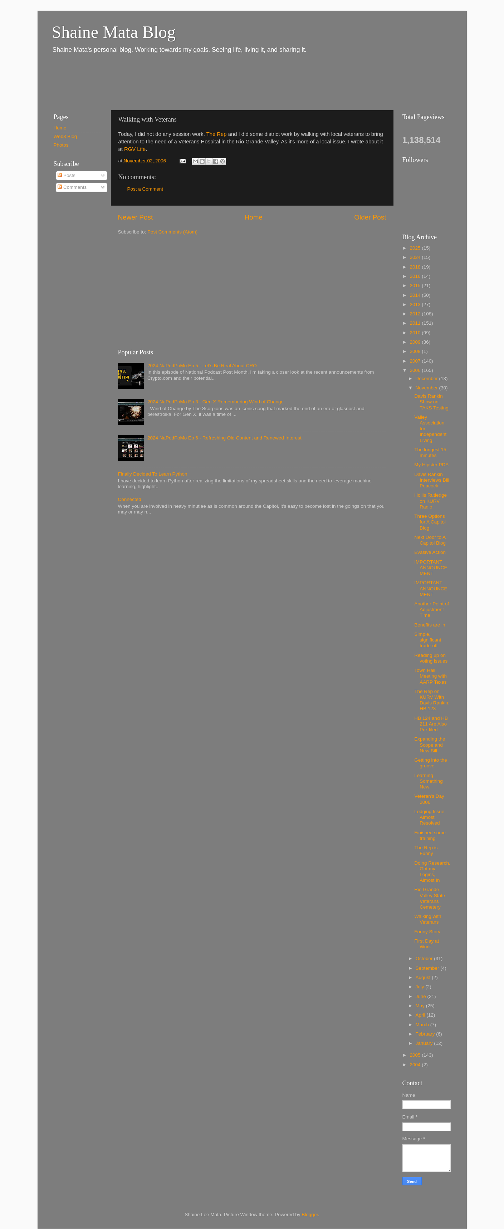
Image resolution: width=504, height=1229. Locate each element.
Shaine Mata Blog (114, 32)
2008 (416, 351)
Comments (72, 187)
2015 (416, 285)
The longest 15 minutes (430, 452)
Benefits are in (429, 625)
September (428, 968)
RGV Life (135, 149)
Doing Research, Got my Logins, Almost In (432, 871)
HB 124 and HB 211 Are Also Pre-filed (431, 724)
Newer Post (135, 217)
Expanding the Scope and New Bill (429, 744)
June (421, 996)
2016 (416, 276)
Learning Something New (428, 781)
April (421, 1015)
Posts (66, 175)
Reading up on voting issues (430, 658)
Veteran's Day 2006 (429, 799)
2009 (416, 342)
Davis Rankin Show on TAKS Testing (431, 401)
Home (254, 217)
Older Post (370, 217)
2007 (416, 361)
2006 (416, 370)
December (427, 378)
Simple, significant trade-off (427, 639)
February (426, 1034)
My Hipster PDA (431, 464)
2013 (416, 304)
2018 (416, 267)
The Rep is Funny (425, 850)
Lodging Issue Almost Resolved (429, 817)
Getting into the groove (430, 762)
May (421, 1005)
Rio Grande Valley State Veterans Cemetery (429, 898)
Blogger (310, 1214)
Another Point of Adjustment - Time (431, 609)
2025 (416, 248)
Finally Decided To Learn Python (152, 474)
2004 (416, 1064)
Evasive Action (430, 552)
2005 (416, 1055)
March (423, 1024)
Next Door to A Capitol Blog (430, 540)
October (425, 958)
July (421, 986)
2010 (416, 332)
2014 (416, 295)
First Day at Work (426, 943)
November (427, 387)
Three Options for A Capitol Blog (430, 521)
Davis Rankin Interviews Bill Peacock (431, 480)
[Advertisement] (177, 81)
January (425, 1043)
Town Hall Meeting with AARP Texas (430, 676)
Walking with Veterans (427, 919)
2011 (416, 323)
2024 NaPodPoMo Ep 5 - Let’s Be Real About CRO (202, 365)
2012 (416, 313)
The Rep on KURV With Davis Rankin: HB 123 (431, 700)
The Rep (217, 134)
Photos (61, 145)
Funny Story (427, 931)
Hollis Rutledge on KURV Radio (430, 500)
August (424, 977)
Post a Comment (145, 189)
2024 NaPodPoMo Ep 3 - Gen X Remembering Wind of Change (215, 401)
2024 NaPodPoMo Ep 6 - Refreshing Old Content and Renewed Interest (224, 438)
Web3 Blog (65, 136)
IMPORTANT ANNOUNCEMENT (430, 567)
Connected (129, 499)
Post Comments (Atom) (172, 232)
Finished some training (430, 835)
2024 (416, 257)
